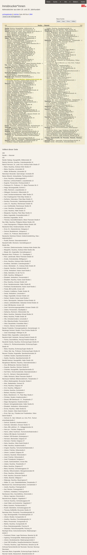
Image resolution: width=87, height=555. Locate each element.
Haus (63, 21)
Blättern (75, 2)
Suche (57, 2)
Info (67, 2)
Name (58, 21)
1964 (30, 14)
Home (48, 2)
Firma (68, 21)
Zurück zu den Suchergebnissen (11, 16)
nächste (16, 14)
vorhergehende (7, 14)
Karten (83, 2)
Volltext (73, 21)
